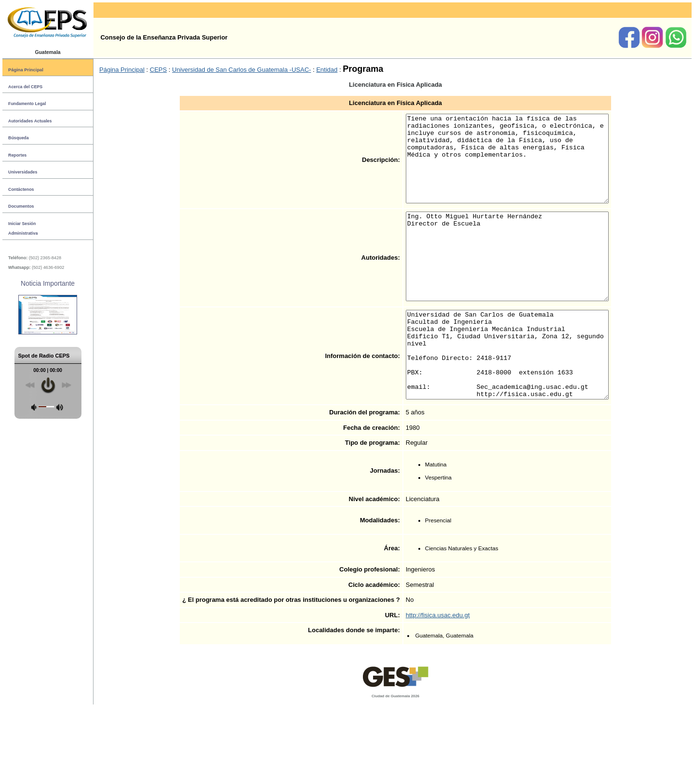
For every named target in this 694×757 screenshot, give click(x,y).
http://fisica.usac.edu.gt (426, 667)
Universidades (22, 172)
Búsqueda (18, 137)
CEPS (158, 69)
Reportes (17, 155)
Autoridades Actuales (30, 121)
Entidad (326, 69)
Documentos (21, 206)
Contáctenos (21, 189)
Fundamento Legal (27, 103)
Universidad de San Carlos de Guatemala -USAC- (241, 69)
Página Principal (25, 69)
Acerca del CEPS (25, 86)
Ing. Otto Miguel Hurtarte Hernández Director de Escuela (507, 282)
